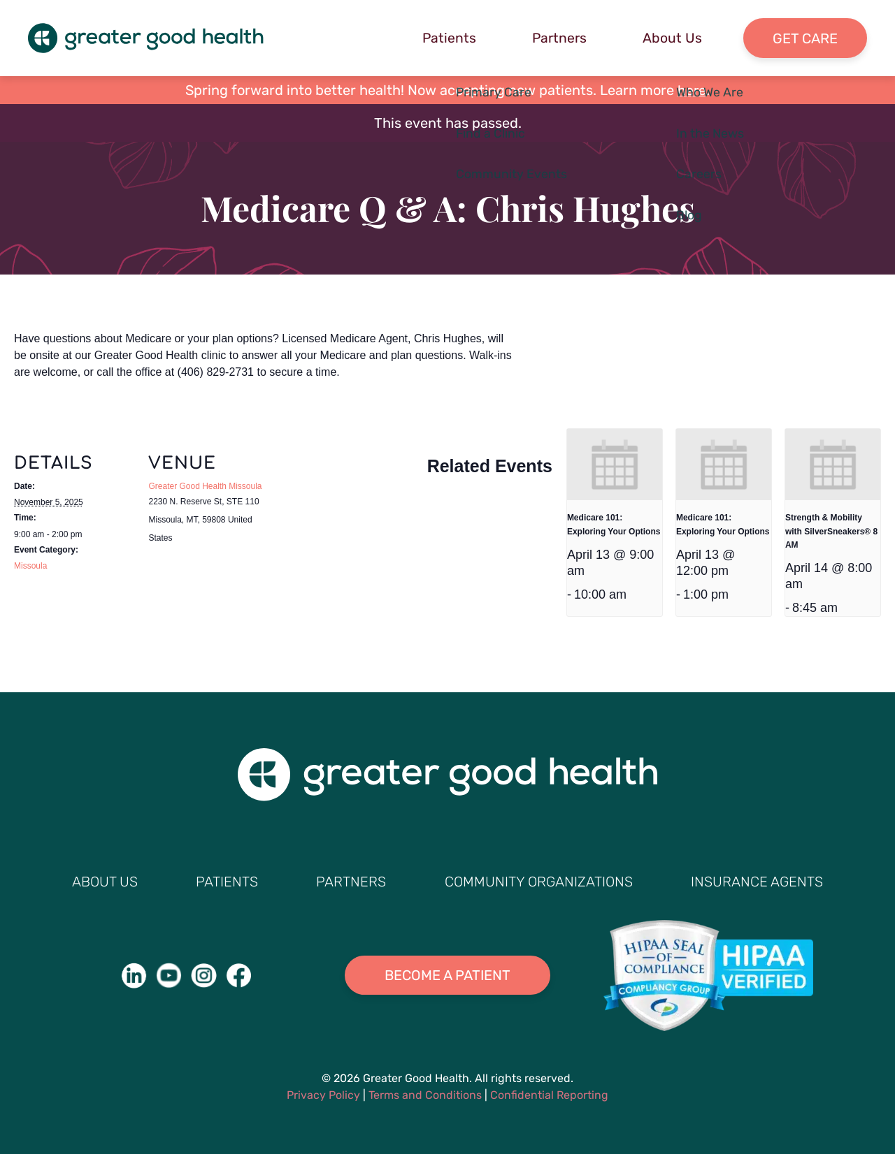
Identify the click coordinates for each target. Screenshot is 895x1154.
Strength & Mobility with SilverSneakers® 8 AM (831, 531)
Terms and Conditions (425, 1095)
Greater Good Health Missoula (205, 487)
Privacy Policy (323, 1095)
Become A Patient (447, 975)
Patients (443, 38)
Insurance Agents (757, 881)
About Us (669, 38)
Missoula (30, 566)
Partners (555, 38)
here (692, 90)
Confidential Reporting (549, 1095)
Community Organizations (539, 881)
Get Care (803, 38)
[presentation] (614, 465)
